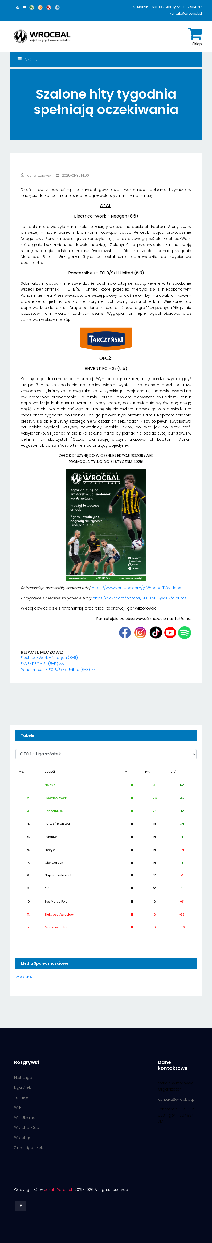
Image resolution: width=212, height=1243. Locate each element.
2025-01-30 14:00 (72, 175)
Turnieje (21, 1097)
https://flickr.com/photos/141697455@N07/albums (140, 598)
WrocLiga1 (23, 1137)
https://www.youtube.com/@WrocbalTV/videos (136, 587)
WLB (18, 1107)
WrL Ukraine (24, 1117)
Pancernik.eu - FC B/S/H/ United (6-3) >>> (59, 669)
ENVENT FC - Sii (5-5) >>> (43, 663)
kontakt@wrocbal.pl (176, 1099)
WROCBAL (24, 977)
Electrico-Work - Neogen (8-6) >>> (52, 657)
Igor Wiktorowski (36, 175)
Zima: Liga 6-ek (28, 1147)
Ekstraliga (23, 1077)
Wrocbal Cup (26, 1127)
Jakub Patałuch (59, 1189)
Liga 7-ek (22, 1087)
